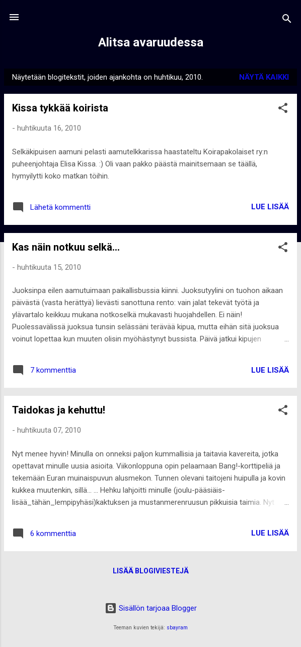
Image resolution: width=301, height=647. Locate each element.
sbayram (177, 627)
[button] (283, 109)
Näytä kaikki (264, 77)
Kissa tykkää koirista (60, 108)
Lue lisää (270, 206)
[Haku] (287, 20)
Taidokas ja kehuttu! (58, 410)
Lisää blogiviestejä (151, 571)
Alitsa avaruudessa (150, 42)
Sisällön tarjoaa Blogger (151, 608)
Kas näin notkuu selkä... (66, 247)
